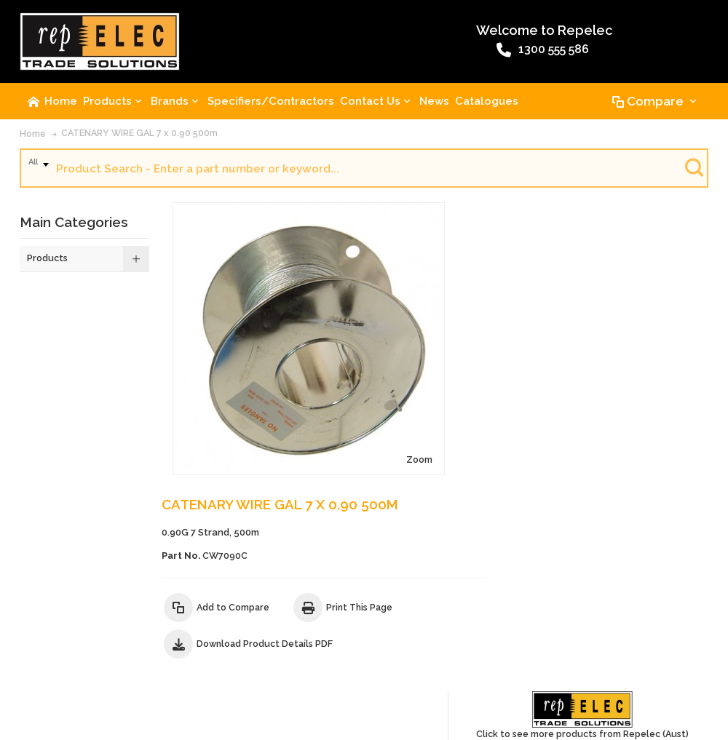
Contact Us (99, 632)
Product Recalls (255, 632)
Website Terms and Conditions (438, 632)
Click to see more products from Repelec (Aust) (648, 242)
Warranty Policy (550, 632)
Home (33, 137)
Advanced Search (172, 632)
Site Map (43, 658)
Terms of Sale (331, 632)
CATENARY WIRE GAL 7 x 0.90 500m (139, 137)
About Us (45, 632)
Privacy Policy (625, 632)
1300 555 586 (330, 53)
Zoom (311, 365)
